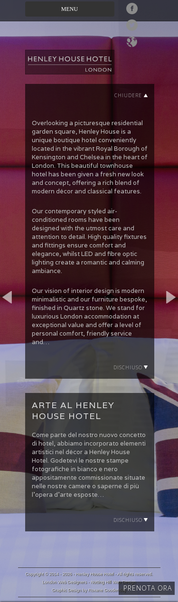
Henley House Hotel (95, 574)
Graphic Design (66, 590)
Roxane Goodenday (107, 590)
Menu (69, 9)
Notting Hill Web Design (113, 582)
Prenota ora (147, 588)
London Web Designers (64, 582)
